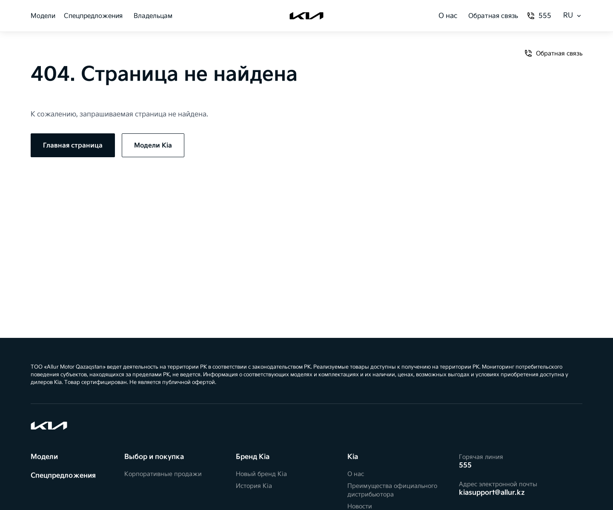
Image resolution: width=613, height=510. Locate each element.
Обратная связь (493, 16)
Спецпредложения (93, 16)
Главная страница (73, 145)
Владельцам (153, 16)
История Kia (254, 486)
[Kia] (306, 15)
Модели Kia (153, 145)
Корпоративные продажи (163, 474)
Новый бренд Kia (261, 474)
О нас (447, 16)
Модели (43, 16)
